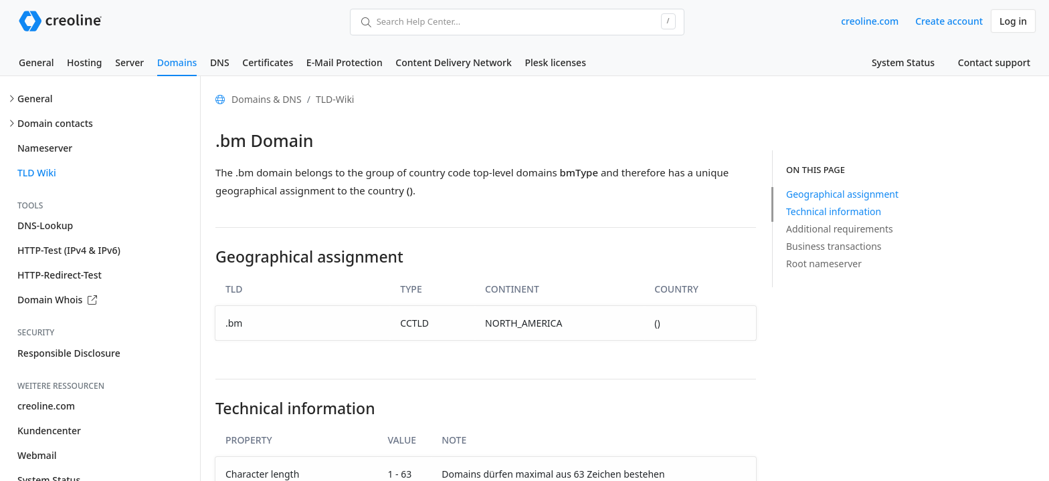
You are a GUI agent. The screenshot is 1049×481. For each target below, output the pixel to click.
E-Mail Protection (344, 62)
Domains (177, 62)
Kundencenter (49, 430)
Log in (1013, 21)
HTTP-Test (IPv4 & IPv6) (68, 250)
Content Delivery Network (453, 62)
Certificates (267, 62)
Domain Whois (57, 299)
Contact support (994, 62)
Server (129, 62)
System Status (903, 62)
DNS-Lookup (45, 225)
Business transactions (834, 246)
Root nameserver (824, 263)
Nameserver (44, 148)
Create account (949, 21)
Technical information (833, 211)
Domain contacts (55, 123)
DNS (219, 62)
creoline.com (869, 21)
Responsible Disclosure (68, 353)
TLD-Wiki (335, 99)
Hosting (84, 62)
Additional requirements (839, 228)
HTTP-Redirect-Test (59, 275)
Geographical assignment (842, 194)
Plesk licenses (555, 62)
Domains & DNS (266, 99)
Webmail (36, 455)
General (36, 62)
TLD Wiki (36, 172)
